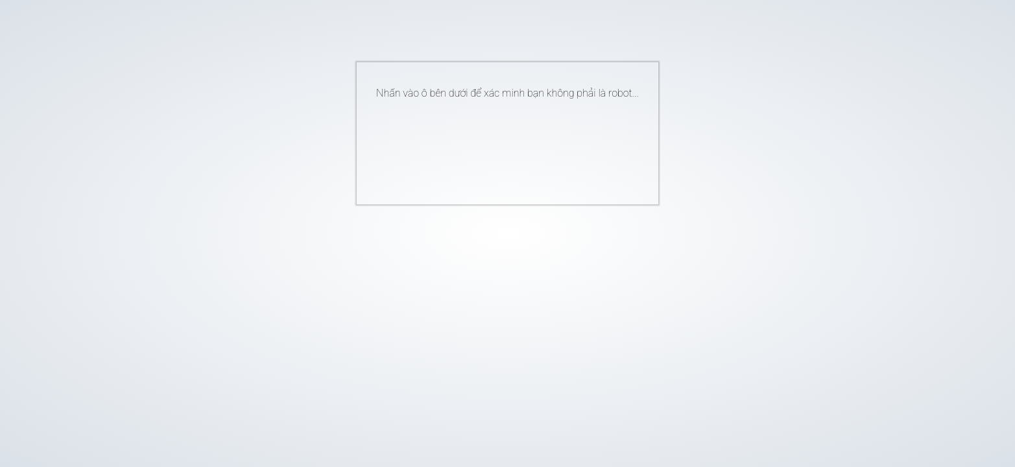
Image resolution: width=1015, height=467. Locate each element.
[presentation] (487, 146)
